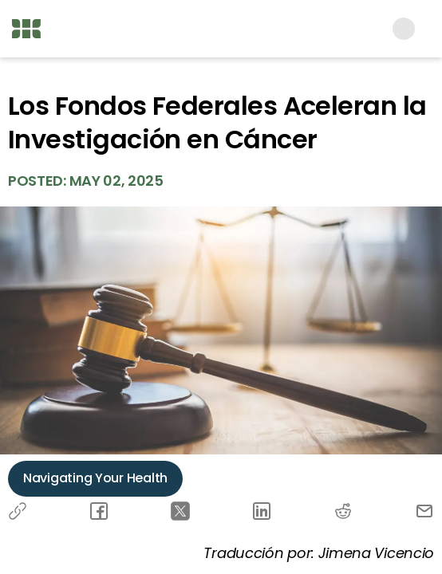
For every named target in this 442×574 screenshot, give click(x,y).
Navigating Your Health (95, 478)
